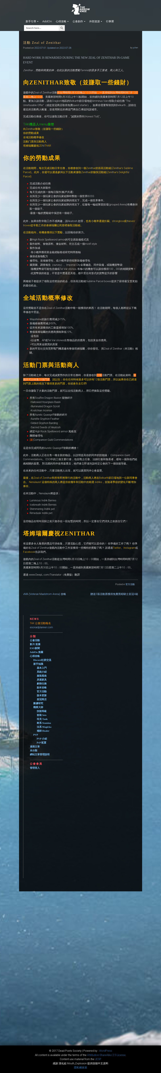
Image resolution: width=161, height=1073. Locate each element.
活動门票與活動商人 (35, 141)
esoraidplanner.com (41, 627)
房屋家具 (42, 679)
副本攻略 (42, 687)
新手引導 (32, 21)
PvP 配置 (41, 742)
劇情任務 (42, 683)
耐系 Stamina (44, 723)
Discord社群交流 (42, 660)
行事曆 (110, 21)
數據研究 (38, 703)
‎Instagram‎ (129, 547)
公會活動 (35, 640)
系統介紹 (42, 672)
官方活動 (130, 584)
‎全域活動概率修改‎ (33, 137)
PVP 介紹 (42, 738)
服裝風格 (42, 675)
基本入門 (42, 668)
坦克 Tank (42, 719)
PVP (35, 734)
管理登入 (35, 768)
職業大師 (38, 707)
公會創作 (79, 21)
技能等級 (42, 711)
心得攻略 (62, 21)
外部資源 (95, 21)
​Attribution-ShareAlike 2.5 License (106, 1055)
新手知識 (38, 664)
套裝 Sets (42, 715)
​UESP (98, 1059)
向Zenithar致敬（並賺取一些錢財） (43, 128)
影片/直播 (35, 644)
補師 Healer (43, 731)
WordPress (105, 1050)
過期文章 (35, 746)
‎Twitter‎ (117, 547)
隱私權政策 (80, 1067)
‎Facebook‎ (29, 551)
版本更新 (42, 695)
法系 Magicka (44, 727)
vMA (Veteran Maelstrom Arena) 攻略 (44, 594)
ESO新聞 (35, 648)
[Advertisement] (84, 822)
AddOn (47, 21)
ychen (135, 48)
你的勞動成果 (31, 133)
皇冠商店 (42, 699)
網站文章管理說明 (40, 754)
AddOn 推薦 (36, 652)
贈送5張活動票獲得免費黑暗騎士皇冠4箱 (114, 594)
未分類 (33, 750)
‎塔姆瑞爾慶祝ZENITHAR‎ (37, 145)
